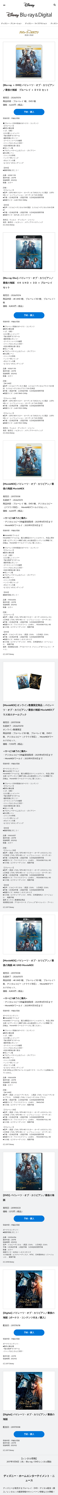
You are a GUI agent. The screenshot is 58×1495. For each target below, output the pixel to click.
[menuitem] (4, 5)
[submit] (55, 4)
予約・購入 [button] (29, 112)
